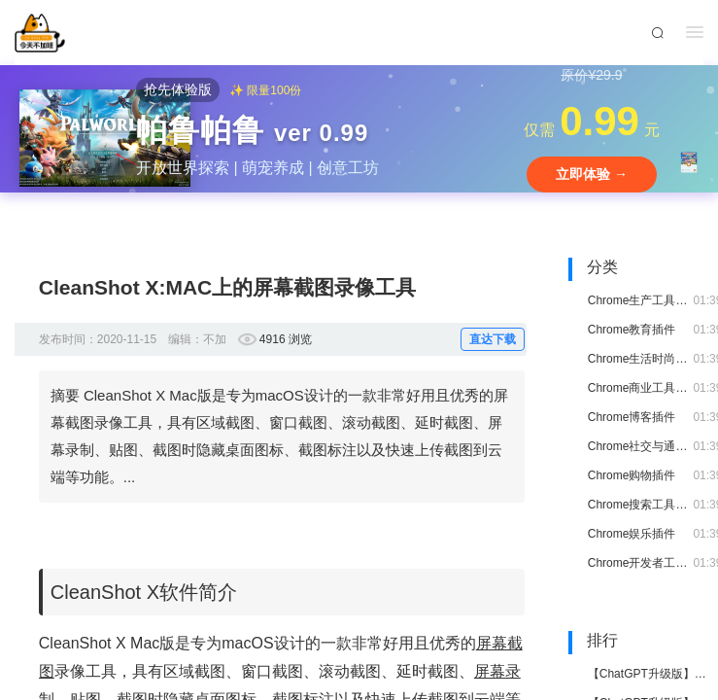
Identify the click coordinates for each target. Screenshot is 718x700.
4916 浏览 (285, 339)
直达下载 (492, 339)
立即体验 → (592, 174)
